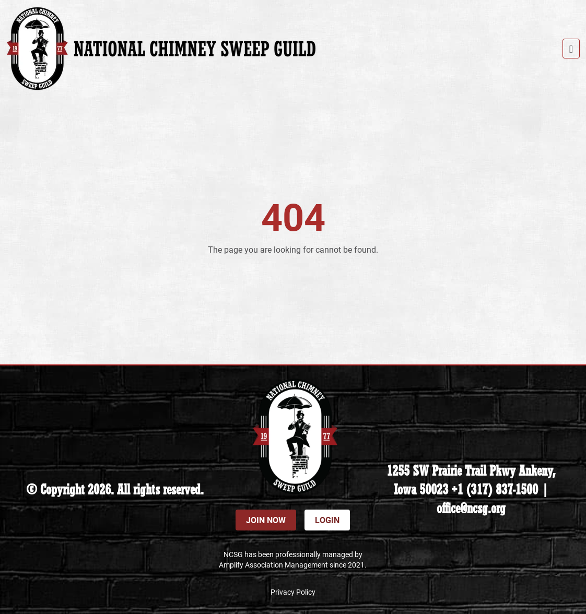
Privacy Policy (293, 592)
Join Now (266, 519)
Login (327, 519)
